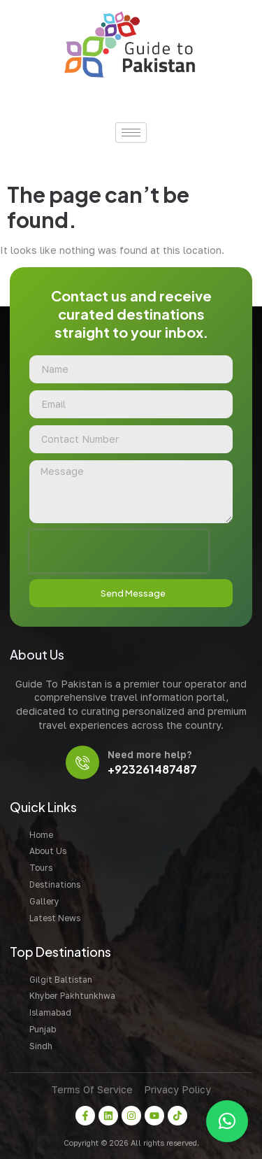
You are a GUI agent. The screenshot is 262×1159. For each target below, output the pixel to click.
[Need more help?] (82, 762)
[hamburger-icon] (131, 132)
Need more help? (149, 754)
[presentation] (118, 551)
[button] (227, 1121)
